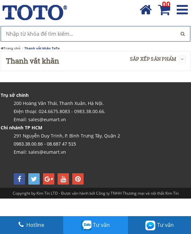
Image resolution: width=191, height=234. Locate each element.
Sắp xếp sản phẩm (157, 59)
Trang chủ (10, 48)
